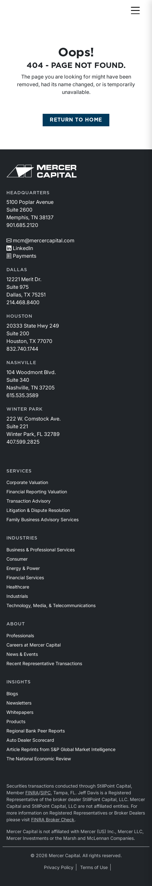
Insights (18, 682)
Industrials (17, 596)
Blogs (12, 693)
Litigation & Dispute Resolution (38, 510)
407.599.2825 (22, 442)
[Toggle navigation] (135, 11)
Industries (22, 538)
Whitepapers (19, 712)
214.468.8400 (22, 302)
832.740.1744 (22, 349)
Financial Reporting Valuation (36, 491)
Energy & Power (23, 568)
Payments (21, 256)
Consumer (17, 559)
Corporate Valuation (27, 482)
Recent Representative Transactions (44, 663)
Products (15, 721)
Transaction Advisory (28, 501)
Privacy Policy (58, 867)
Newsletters (18, 703)
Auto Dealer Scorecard (30, 740)
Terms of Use (94, 867)
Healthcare (17, 586)
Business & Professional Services (40, 549)
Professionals (20, 635)
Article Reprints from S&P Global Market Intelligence (60, 749)
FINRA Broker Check (52, 819)
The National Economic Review (38, 758)
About (15, 624)
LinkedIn (19, 248)
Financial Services (25, 577)
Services (19, 471)
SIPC (45, 792)
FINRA (32, 792)
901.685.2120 (22, 225)
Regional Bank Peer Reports (35, 730)
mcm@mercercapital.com (40, 240)
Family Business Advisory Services (42, 519)
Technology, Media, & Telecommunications (51, 605)
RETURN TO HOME (76, 119)
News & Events (22, 654)
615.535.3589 (22, 395)
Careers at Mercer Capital (33, 645)
